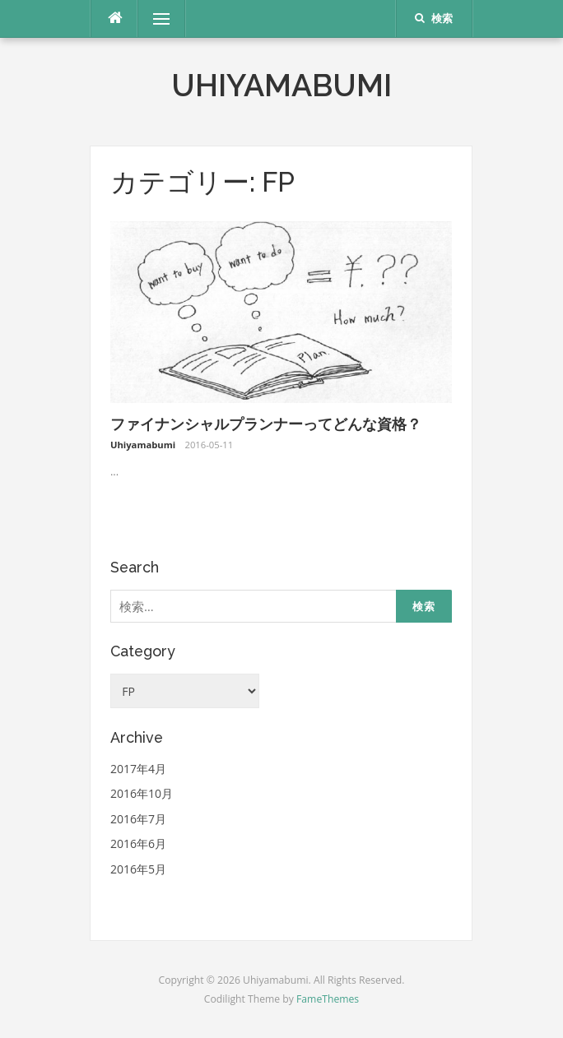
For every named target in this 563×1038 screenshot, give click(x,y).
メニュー (161, 18)
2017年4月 (138, 768)
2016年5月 (138, 869)
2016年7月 (138, 819)
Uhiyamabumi (281, 85)
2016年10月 (141, 793)
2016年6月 (138, 843)
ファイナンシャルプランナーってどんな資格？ (265, 424)
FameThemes (327, 999)
